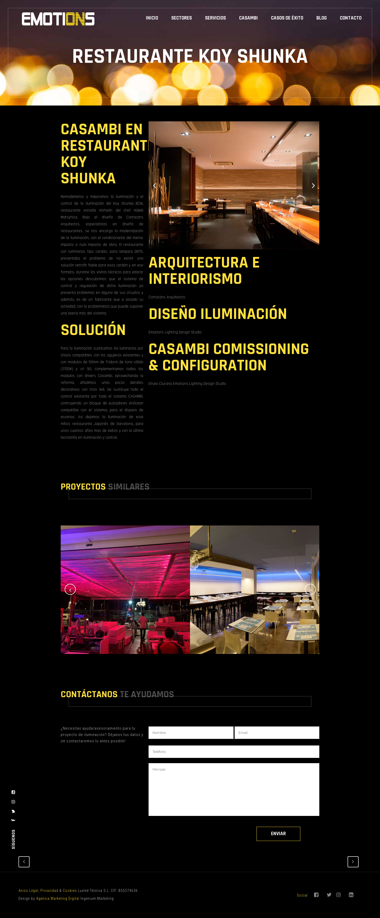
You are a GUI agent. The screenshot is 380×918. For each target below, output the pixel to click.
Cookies (70, 890)
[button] (154, 185)
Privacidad (49, 890)
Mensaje (234, 789)
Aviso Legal (28, 890)
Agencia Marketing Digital (57, 898)
